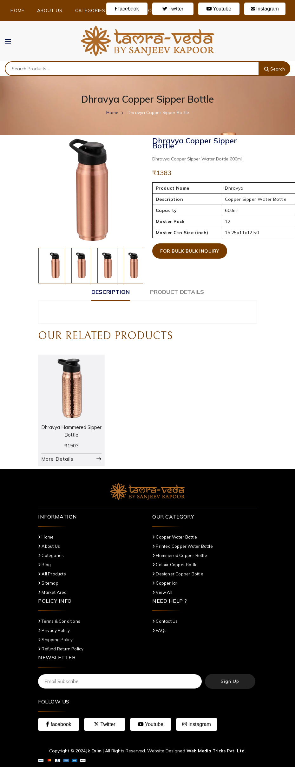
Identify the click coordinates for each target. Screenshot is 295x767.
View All (162, 592)
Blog (129, 10)
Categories (92, 10)
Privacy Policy (54, 630)
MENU (11, 41)
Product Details (177, 291)
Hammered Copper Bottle (179, 555)
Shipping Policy (55, 639)
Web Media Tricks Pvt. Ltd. (216, 751)
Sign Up (230, 681)
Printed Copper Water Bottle (182, 546)
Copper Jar (164, 583)
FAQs (159, 630)
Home (17, 10)
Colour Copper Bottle (175, 564)
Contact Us (164, 10)
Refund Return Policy (60, 648)
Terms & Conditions (59, 621)
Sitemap (48, 583)
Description (110, 291)
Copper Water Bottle (174, 537)
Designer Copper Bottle (177, 573)
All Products (52, 573)
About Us (49, 10)
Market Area (52, 592)
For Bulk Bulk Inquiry (189, 251)
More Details (57, 459)
